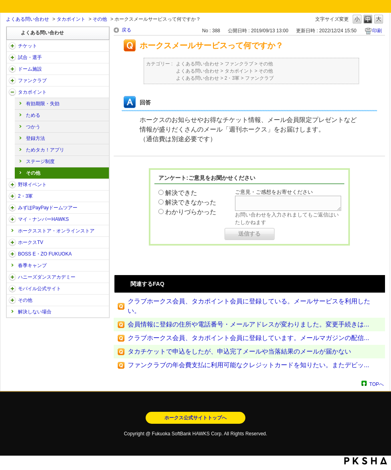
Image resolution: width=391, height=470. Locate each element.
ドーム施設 (30, 69)
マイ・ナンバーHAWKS (43, 219)
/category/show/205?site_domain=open (12, 242)
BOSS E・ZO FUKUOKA (45, 254)
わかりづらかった (190, 211)
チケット (27, 46)
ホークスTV (30, 242)
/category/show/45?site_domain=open (12, 207)
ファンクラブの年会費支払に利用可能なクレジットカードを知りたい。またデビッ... (248, 365)
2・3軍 (25, 196)
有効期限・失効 (42, 103)
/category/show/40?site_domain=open (12, 80)
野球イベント (32, 184)
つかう (33, 127)
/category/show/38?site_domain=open (12, 57)
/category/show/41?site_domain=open (12, 92)
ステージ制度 (40, 161)
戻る (126, 30)
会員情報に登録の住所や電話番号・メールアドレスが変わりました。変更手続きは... (248, 324)
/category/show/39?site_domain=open (12, 69)
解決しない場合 (34, 312)
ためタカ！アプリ (45, 150)
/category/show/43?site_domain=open (12, 196)
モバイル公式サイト (39, 288)
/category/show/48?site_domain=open (12, 288)
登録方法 (35, 138)
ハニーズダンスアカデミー (46, 277)
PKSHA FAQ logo (365, 461)
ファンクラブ (32, 80)
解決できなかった (190, 202)
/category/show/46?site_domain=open (12, 219)
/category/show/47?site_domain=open (12, 277)
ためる (33, 115)
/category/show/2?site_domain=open (12, 45)
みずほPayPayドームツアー (47, 207)
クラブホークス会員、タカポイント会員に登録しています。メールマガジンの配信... (248, 337)
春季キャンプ (32, 265)
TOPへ (376, 384)
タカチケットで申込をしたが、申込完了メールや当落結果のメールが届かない (239, 351)
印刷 (377, 30)
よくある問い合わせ (27, 19)
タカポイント (71, 19)
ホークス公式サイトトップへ (195, 418)
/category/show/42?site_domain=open (12, 184)
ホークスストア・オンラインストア (56, 231)
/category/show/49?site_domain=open (12, 300)
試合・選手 (30, 57)
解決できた (181, 192)
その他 (100, 19)
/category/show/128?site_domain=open (12, 254)
